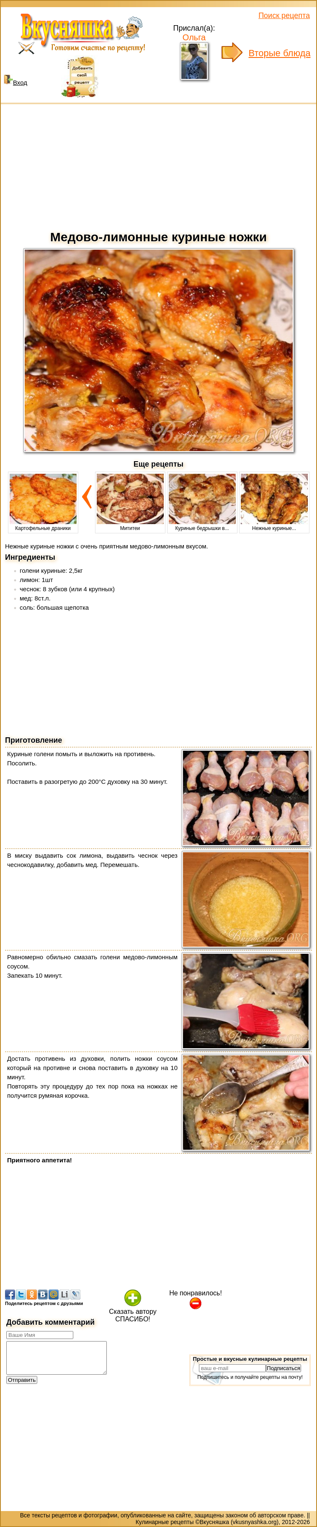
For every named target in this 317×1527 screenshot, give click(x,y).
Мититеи (130, 525)
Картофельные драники (43, 525)
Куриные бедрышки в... (202, 525)
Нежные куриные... (274, 525)
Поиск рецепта (284, 15)
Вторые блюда (280, 53)
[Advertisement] (158, 165)
